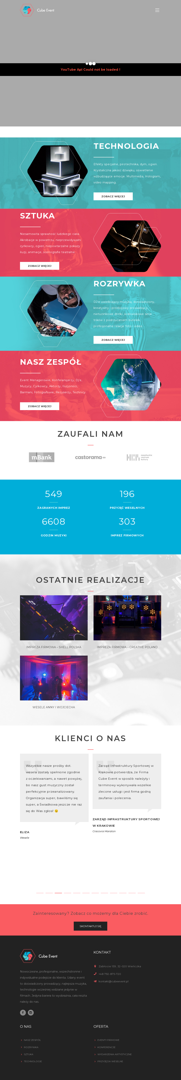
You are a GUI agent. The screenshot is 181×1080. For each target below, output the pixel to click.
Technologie (33, 1061)
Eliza (24, 832)
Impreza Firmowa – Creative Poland (127, 647)
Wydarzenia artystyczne (114, 1054)
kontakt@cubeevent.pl (113, 981)
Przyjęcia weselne (110, 1061)
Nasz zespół (32, 1039)
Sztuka (28, 1054)
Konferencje (106, 1047)
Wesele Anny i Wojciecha (54, 707)
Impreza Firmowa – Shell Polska (53, 647)
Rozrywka (31, 1047)
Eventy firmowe (108, 1039)
